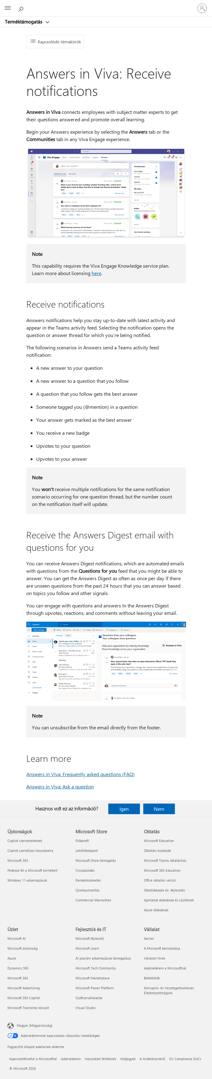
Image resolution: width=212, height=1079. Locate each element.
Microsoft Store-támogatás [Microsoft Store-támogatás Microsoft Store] (96, 860)
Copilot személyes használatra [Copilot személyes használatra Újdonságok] (30, 850)
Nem (159, 808)
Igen (124, 808)
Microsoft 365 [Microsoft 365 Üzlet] (17, 978)
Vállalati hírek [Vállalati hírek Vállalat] (154, 958)
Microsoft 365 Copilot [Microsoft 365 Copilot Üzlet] (23, 997)
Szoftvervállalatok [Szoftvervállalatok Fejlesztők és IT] (89, 997)
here (96, 273)
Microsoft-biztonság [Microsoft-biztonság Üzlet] (22, 948)
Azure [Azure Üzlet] (11, 958)
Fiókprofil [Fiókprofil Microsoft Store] (82, 840)
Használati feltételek (100, 1058)
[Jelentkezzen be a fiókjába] (202, 8)
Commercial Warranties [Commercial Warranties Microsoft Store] (93, 900)
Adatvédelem (71, 1058)
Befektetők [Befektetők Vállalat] (152, 978)
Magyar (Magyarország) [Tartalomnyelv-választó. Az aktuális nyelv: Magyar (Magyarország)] (34, 1025)
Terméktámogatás (24, 22)
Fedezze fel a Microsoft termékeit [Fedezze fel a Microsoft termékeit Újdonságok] (32, 870)
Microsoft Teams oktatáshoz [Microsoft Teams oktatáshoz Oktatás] (165, 860)
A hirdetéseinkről (152, 1058)
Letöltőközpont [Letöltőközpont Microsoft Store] (87, 850)
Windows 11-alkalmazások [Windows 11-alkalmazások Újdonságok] (27, 880)
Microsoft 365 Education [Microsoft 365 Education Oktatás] (162, 870)
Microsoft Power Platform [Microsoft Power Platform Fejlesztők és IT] (95, 988)
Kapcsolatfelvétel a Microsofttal (33, 1058)
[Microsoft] (106, 4)
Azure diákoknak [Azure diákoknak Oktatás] (156, 910)
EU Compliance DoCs (185, 1058)
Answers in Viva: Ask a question (60, 786)
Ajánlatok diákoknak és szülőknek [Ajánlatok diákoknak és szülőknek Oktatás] (169, 900)
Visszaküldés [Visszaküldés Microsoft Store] (85, 870)
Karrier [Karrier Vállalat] (149, 938)
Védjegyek (128, 1058)
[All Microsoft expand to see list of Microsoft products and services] (7, 8)
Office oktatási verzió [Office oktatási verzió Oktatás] (159, 880)
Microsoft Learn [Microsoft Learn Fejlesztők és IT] (87, 948)
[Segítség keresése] (21, 8)
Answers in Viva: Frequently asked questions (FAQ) (80, 774)
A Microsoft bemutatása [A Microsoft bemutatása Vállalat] (162, 948)
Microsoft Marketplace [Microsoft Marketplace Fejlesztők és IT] (93, 978)
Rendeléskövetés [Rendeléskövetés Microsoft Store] (88, 880)
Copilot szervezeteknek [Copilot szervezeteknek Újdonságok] (24, 840)
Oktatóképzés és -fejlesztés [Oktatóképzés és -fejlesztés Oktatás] (164, 890)
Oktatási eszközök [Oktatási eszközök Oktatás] (157, 850)
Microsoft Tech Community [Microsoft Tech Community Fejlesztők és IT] (96, 968)
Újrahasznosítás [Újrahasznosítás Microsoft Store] (88, 890)
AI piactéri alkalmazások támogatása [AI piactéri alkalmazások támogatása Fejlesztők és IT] (103, 958)
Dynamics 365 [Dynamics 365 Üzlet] (17, 968)
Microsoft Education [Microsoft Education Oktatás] (159, 840)
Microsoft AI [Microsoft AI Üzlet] (16, 938)
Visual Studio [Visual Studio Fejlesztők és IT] (85, 1007)
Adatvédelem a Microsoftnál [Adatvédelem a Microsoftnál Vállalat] (165, 968)
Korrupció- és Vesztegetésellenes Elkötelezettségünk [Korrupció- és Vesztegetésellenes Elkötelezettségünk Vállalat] (169, 990)
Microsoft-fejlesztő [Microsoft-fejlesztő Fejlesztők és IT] (90, 938)
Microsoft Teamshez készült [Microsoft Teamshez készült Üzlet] (28, 1007)
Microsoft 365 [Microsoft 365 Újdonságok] (17, 860)
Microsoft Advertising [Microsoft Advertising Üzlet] (23, 988)
